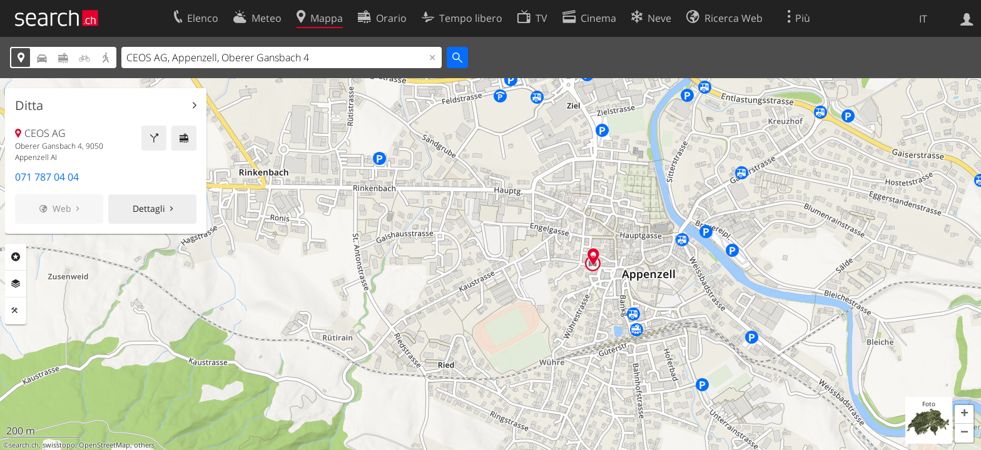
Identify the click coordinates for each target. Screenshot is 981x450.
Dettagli (149, 208)
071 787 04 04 (47, 177)
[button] (964, 414)
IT (923, 19)
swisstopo (59, 445)
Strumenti (15, 311)
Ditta (29, 105)
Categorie (15, 257)
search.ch (24, 445)
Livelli (15, 284)
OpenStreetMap (104, 445)
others (144, 445)
